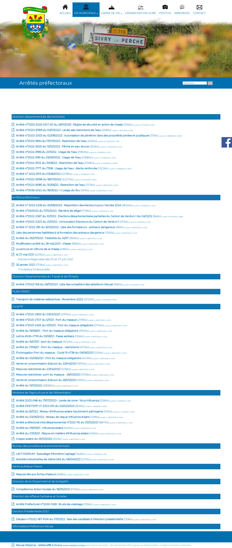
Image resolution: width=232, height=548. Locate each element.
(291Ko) (74, 413)
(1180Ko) (52, 440)
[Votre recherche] (195, 83)
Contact (199, 13)
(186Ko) (49, 532)
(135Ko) (65, 521)
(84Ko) (89, 505)
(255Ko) (57, 430)
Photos (165, 13)
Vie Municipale (85, 13)
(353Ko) (58, 435)
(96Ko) (70, 516)
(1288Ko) (55, 446)
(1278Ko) (44, 462)
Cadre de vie (110, 13)
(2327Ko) (45, 468)
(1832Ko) (75, 494)
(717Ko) (56, 473)
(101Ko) (53, 479)
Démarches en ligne (140, 13)
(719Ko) (54, 499)
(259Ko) (64, 419)
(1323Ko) (62, 457)
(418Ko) (43, 538)
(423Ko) (30, 543)
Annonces (182, 13)
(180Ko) (48, 527)
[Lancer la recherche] (210, 83)
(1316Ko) (55, 451)
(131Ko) (72, 510)
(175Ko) (88, 424)
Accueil (65, 13)
